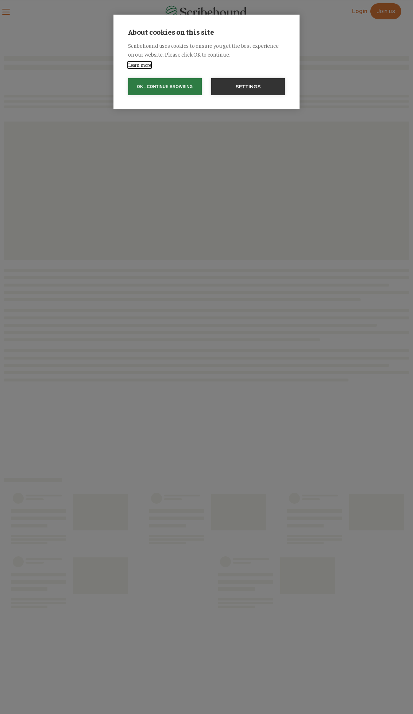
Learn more (139, 65)
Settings (248, 86)
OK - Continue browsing (165, 86)
